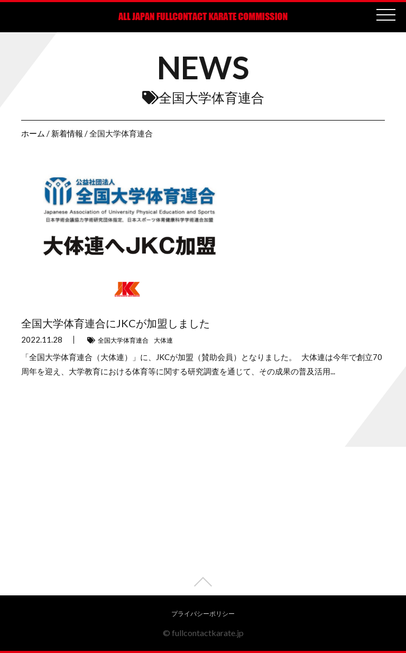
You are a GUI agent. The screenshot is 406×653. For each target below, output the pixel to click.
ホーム (33, 133)
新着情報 (67, 133)
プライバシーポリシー (203, 614)
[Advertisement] (203, 521)
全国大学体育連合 (123, 340)
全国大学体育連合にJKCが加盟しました (115, 323)
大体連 (163, 340)
